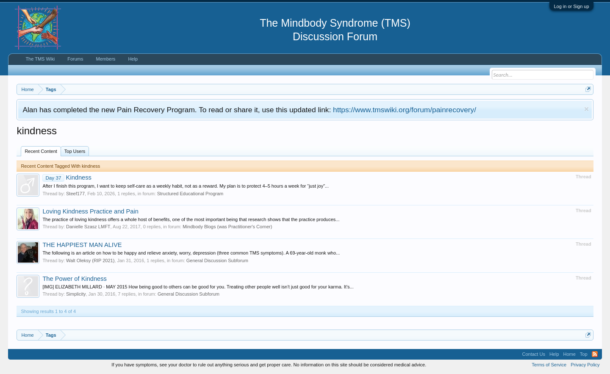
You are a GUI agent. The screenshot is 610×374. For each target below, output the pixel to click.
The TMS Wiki (40, 58)
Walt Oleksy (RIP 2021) (90, 260)
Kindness (67, 177)
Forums (75, 58)
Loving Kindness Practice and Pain (90, 211)
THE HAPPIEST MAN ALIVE (82, 244)
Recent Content (41, 151)
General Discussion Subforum (217, 260)
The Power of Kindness (74, 278)
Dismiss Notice (586, 109)
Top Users (75, 151)
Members (106, 58)
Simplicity (76, 293)
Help (133, 58)
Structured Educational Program (190, 193)
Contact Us (533, 354)
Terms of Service (549, 364)
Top (584, 354)
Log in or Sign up (571, 6)
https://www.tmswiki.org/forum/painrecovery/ (404, 109)
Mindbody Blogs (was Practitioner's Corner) (227, 226)
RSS (595, 354)
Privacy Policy (585, 364)
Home (569, 354)
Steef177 (75, 193)
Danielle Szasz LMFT (88, 226)
